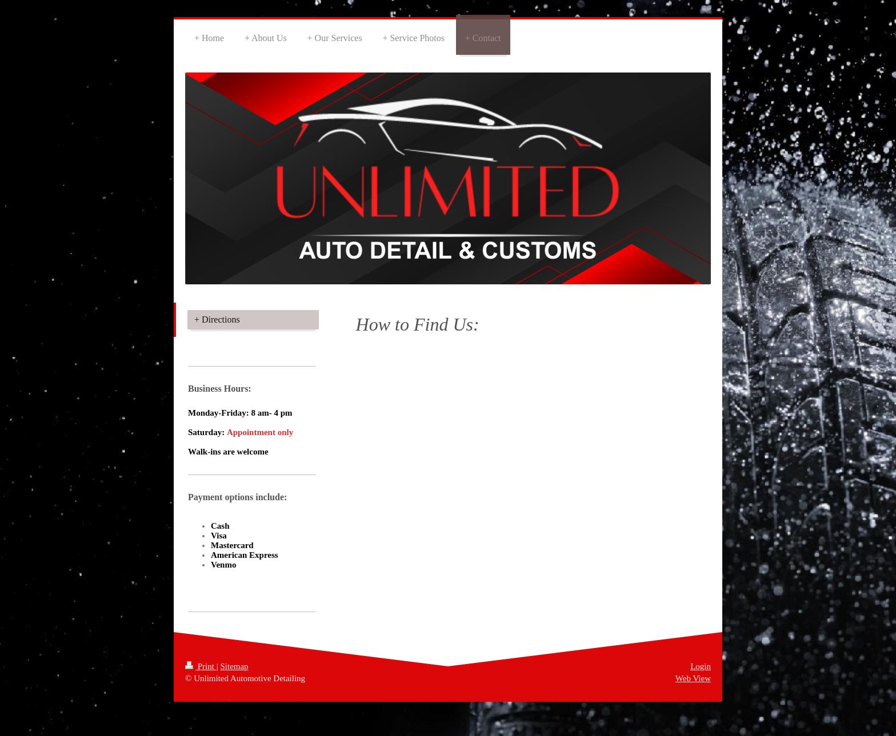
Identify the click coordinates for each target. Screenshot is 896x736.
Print (201, 666)
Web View (693, 678)
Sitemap (234, 666)
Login (700, 666)
